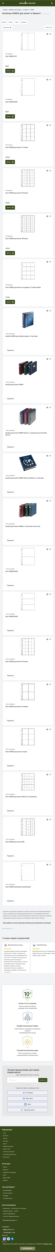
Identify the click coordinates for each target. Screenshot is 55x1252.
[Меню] (3, 3)
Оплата (5, 1143)
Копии (4, 1175)
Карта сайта (6, 1157)
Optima (4, 22)
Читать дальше (7, 928)
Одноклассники (27, 1110)
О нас (4, 1133)
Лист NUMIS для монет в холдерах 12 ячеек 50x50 (23, 287)
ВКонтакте (27, 1098)
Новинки (5, 1180)
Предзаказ (10, 350)
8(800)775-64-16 (8, 1230)
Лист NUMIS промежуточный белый (18, 887)
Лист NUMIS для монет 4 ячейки (16, 706)
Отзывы (5, 1138)
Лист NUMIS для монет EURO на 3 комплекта (21, 797)
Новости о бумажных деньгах (11, 1216)
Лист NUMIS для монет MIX (14, 842)
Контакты (5, 1135)
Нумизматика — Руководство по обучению (14, 1208)
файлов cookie (48, 1244)
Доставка (5, 1141)
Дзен (27, 1104)
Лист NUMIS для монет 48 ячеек (16, 238)
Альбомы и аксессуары (9, 1172)
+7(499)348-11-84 (9, 1232)
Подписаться (43, 1080)
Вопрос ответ (6, 1149)
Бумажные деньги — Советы (10, 1211)
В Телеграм (27, 1092)
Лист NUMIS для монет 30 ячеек (16, 193)
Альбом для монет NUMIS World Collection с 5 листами (24, 478)
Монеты (5, 1167)
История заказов (7, 1193)
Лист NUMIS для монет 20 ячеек (16, 661)
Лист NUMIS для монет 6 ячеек (16, 752)
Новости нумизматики (9, 1213)
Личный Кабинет (7, 1190)
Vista (16, 22)
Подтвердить (27, 1248)
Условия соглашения (8, 1151)
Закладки (5, 1195)
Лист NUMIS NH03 (11, 616)
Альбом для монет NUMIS (14, 384)
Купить (10, 71)
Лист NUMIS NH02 (11, 571)
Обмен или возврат (8, 1146)
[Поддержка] (52, 3)
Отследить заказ (7, 1198)
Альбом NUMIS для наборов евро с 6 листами (21, 336)
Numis (11, 22)
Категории (7, 27)
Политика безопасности (9, 1154)
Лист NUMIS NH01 (11, 102)
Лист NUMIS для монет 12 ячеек (16, 147)
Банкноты (5, 1169)
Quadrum (24, 22)
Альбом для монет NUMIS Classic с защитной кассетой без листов (26, 434)
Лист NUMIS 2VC (11, 56)
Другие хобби (6, 1177)
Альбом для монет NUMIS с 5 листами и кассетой (22, 526)
